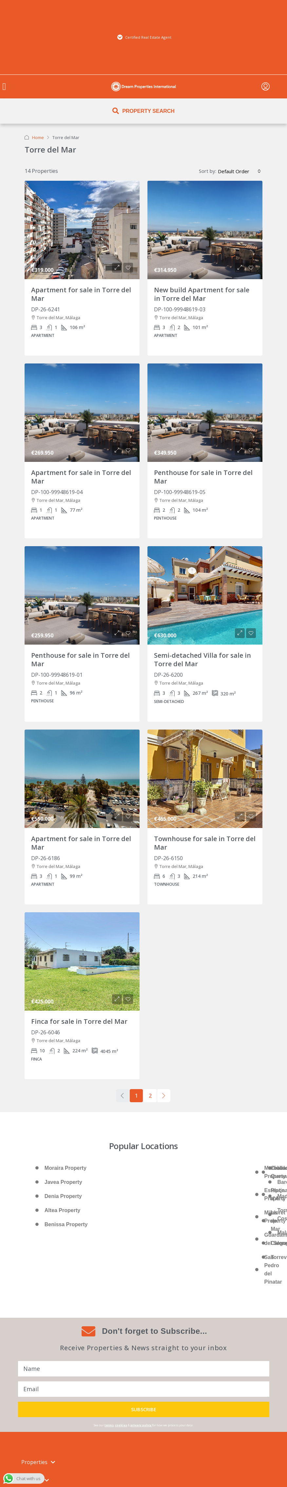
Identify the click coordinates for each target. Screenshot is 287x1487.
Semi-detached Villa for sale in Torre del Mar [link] (202, 659)
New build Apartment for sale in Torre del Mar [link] (201, 294)
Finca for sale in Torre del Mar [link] (79, 1021)
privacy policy (140, 1425)
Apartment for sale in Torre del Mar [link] (81, 294)
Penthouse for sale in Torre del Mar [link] (203, 476)
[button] (4, 86)
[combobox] (239, 171)
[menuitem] (265, 86)
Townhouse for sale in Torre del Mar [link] (205, 843)
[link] (82, 230)
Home (38, 137)
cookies (121, 1425)
